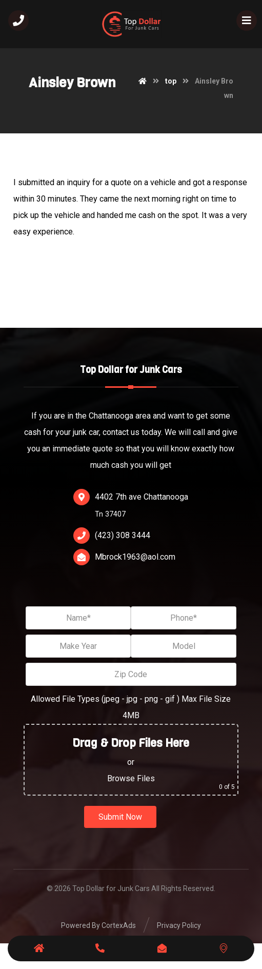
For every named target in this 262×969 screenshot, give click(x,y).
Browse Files (131, 778)
